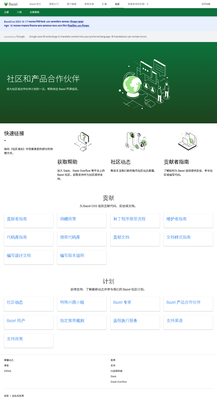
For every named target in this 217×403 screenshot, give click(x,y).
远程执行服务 (125, 320)
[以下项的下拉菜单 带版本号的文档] (149, 4)
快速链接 (14, 136)
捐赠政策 (68, 219)
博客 (6, 365)
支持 (113, 365)
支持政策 (15, 339)
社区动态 (121, 162)
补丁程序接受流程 (129, 219)
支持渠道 (174, 320)
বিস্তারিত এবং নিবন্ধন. (79, 25)
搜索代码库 (70, 237)
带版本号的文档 (136, 4)
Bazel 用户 (16, 320)
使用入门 (54, 4)
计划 (19, 12)
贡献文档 (121, 237)
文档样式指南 (178, 237)
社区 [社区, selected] (117, 4)
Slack (113, 376)
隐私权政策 (18, 396)
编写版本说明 (72, 255)
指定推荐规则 (72, 320)
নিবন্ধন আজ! (77, 21)
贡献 (6, 12)
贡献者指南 (176, 162)
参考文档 (89, 4)
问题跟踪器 (116, 371)
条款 (6, 396)
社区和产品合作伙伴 (43, 79)
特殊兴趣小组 (72, 302)
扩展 (104, 4)
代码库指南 (17, 237)
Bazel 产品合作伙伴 (183, 302)
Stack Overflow (119, 381)
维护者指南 (176, 219)
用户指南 (71, 4)
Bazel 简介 (35, 4)
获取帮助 (34, 12)
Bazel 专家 (122, 302)
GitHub (206, 4)
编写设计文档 (19, 255)
